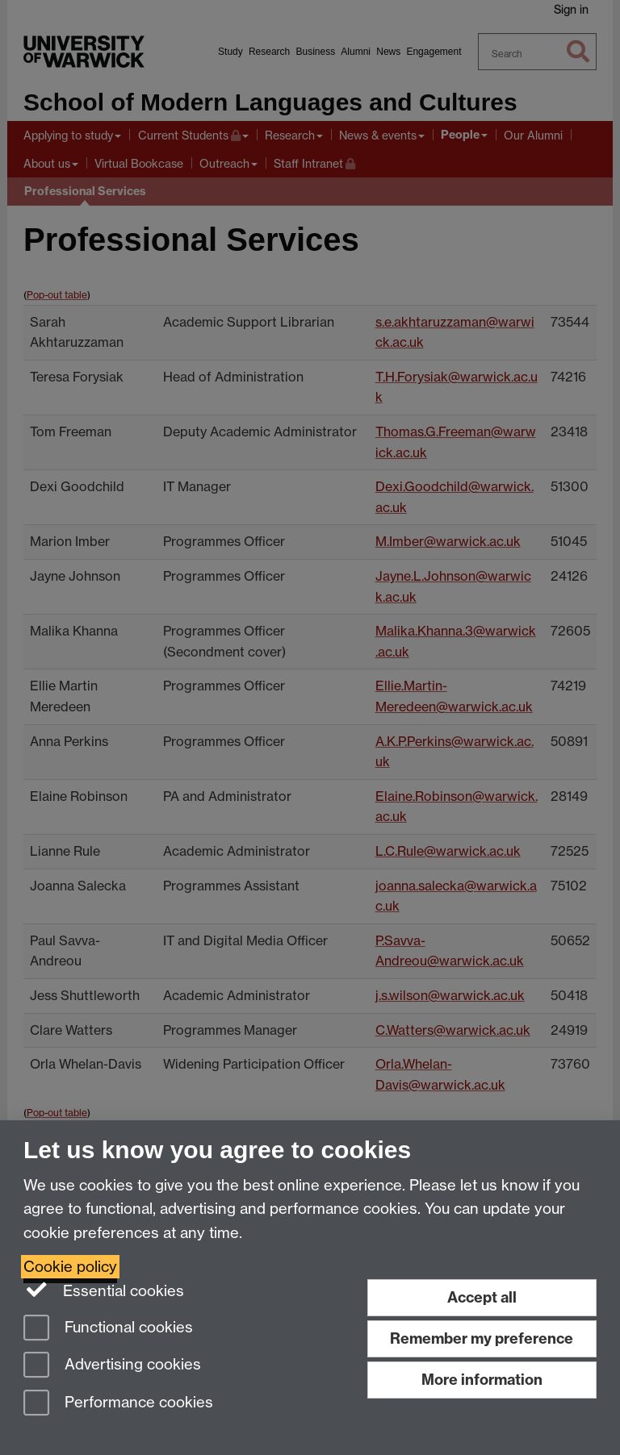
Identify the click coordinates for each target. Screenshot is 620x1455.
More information (481, 1379)
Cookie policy (70, 1266)
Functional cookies (108, 1329)
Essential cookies (103, 1289)
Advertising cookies (112, 1366)
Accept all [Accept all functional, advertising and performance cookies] (482, 1297)
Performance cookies (118, 1404)
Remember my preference (481, 1338)
